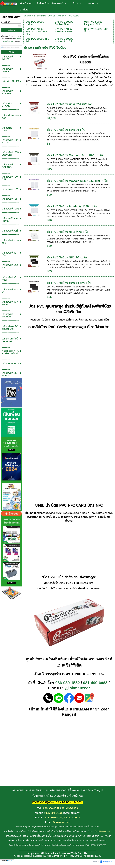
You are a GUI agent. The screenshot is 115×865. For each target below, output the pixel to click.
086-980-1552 (67, 683)
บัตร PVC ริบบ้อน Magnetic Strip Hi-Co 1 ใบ (75, 155)
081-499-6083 (95, 683)
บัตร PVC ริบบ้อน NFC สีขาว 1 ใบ (68, 231)
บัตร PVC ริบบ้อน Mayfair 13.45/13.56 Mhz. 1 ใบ (77, 180)
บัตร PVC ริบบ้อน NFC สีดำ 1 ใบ (67, 257)
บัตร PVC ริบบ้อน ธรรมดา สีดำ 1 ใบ (69, 283)
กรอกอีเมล (5, 22)
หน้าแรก (27, 16)
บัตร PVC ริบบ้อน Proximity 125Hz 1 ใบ (72, 206)
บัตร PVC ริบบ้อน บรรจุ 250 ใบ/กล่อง (69, 104)
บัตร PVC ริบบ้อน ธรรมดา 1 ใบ (66, 129)
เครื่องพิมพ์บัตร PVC (42, 16)
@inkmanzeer (77, 688)
